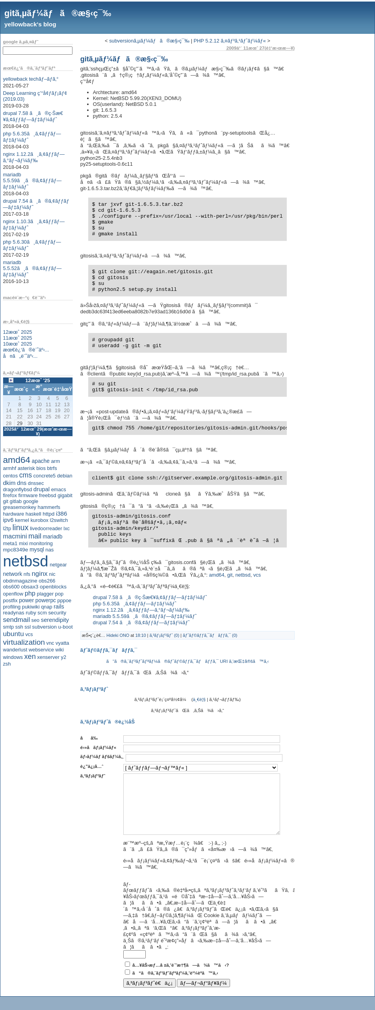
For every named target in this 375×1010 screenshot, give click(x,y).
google (30, 501)
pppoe (65, 600)
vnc (50, 643)
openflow (13, 594)
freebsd (47, 495)
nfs (27, 574)
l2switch (59, 520)
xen (29, 656)
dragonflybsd (17, 489)
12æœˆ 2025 (17, 332)
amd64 (16, 460)
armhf (9, 468)
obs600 (11, 587)
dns (21, 482)
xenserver (48, 657)
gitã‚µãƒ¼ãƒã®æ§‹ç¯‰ (57, 13)
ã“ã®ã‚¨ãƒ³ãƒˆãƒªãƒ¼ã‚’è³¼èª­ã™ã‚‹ (175, 984)
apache (41, 461)
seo (36, 620)
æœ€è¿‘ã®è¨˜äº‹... (26, 350)
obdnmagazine (20, 581)
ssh (19, 627)
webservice (41, 650)
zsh (7, 664)
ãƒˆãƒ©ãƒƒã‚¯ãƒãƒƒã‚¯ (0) (210, 635)
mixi (23, 543)
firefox (10, 495)
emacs (58, 489)
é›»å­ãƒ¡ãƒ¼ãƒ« (98, 747)
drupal (41, 489)
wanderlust (15, 650)
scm (41, 613)
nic (52, 574)
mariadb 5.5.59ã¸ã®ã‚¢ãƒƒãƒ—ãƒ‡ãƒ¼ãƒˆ (32, 181)
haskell (33, 514)
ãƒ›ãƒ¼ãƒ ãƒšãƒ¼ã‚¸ (102, 756)
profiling (11, 607)
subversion (44, 627)
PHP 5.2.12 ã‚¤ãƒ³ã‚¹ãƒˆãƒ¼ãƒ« (230, 41)
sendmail (16, 619)
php (30, 593)
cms (25, 475)
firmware (27, 495)
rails (59, 606)
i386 (61, 513)
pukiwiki (31, 607)
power (26, 600)
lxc (66, 528)
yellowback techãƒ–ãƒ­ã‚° (30, 79)
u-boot (65, 627)
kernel (22, 520)
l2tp (7, 528)
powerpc (45, 600)
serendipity (55, 620)
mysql (37, 549)
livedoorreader (46, 528)
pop (59, 594)
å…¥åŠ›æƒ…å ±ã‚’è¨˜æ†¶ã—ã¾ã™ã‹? (180, 977)
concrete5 (44, 476)
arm (55, 461)
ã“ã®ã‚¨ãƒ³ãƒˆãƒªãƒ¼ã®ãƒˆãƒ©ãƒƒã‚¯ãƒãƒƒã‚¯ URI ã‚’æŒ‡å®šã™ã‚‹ (187, 661)
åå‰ (91, 738)
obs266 (47, 581)
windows (13, 657)
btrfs (52, 468)
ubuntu (13, 634)
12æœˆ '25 (37, 380)
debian (64, 476)
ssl (27, 627)
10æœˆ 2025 (17, 344)
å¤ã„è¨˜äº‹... (20, 356)
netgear (58, 565)
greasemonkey (19, 507)
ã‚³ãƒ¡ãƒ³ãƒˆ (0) (164, 635)
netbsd (25, 561)
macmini (15, 536)
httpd (48, 514)
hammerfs (49, 507)
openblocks (53, 587)
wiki (59, 650)
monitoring (41, 543)
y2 (64, 657)
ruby (31, 613)
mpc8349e (15, 550)
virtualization (24, 642)
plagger (45, 594)
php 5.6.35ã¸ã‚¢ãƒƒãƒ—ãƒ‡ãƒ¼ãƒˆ (134, 604)
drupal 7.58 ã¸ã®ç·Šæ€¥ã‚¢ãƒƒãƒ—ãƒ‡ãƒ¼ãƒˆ (33, 116)
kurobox (39, 520)
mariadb (53, 536)
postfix (10, 600)
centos (10, 476)
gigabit (65, 495)
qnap (46, 607)
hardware (13, 514)
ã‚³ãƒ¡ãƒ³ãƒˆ (92, 775)
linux (21, 527)
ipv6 (8, 520)
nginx (39, 573)
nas (49, 550)
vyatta (62, 643)
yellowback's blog (30, 24)
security (57, 613)
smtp (8, 627)
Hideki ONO (117, 635)
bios (41, 468)
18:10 (140, 635)
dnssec (36, 483)
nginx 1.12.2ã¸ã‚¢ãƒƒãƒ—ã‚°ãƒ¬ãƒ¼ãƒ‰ (34, 157)
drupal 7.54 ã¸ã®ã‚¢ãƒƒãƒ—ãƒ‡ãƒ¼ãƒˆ (141, 622)
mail (34, 536)
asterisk (26, 468)
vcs (29, 634)
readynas (13, 613)
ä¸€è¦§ (199, 699)
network (12, 574)
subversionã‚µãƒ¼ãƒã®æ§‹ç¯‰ (149, 41)
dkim (9, 482)
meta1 (10, 543)
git (5, 501)
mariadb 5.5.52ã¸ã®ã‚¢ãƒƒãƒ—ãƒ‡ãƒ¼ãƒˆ (32, 268)
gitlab (16, 501)
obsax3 (29, 587)
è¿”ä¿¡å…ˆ (91, 766)
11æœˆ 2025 (17, 338)
